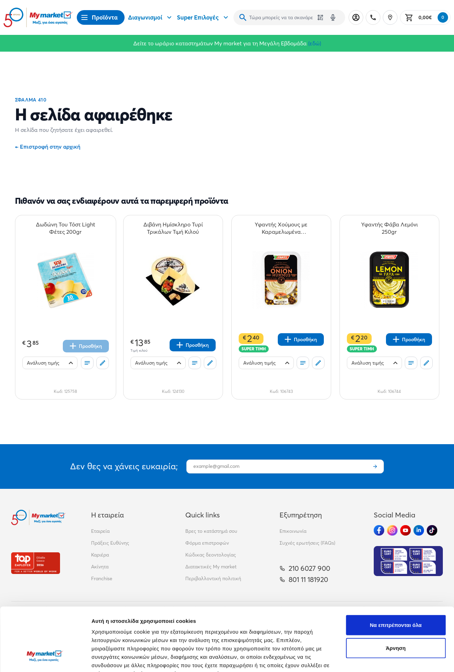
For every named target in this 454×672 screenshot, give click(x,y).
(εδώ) (314, 43)
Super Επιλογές (203, 17)
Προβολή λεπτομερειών (121, 658)
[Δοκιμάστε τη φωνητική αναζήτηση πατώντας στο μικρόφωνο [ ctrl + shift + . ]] (333, 17)
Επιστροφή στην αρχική (47, 146)
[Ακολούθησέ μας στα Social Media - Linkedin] (419, 530)
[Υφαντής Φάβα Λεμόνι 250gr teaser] (389, 228)
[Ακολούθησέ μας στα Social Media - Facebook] (379, 530)
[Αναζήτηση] (242, 17)
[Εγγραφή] (375, 466)
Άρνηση (395, 594)
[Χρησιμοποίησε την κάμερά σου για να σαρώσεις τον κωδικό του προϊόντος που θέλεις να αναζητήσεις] (320, 17)
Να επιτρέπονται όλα (396, 571)
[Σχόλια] (102, 363)
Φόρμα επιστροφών (207, 543)
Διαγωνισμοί (150, 17)
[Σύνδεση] (356, 17)
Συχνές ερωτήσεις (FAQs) (307, 543)
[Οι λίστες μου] (87, 363)
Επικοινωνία (293, 531)
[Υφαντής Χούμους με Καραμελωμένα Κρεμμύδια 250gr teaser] (281, 228)
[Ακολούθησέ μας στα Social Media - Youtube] (405, 530)
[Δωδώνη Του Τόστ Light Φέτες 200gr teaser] (65, 228)
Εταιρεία (100, 531)
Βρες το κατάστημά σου (211, 531)
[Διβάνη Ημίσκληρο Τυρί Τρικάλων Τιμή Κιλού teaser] (173, 228)
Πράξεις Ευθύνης (110, 543)
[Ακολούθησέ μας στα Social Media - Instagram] (392, 530)
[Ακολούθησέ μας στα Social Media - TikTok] (432, 530)
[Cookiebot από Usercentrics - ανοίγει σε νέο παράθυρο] (45, 658)
